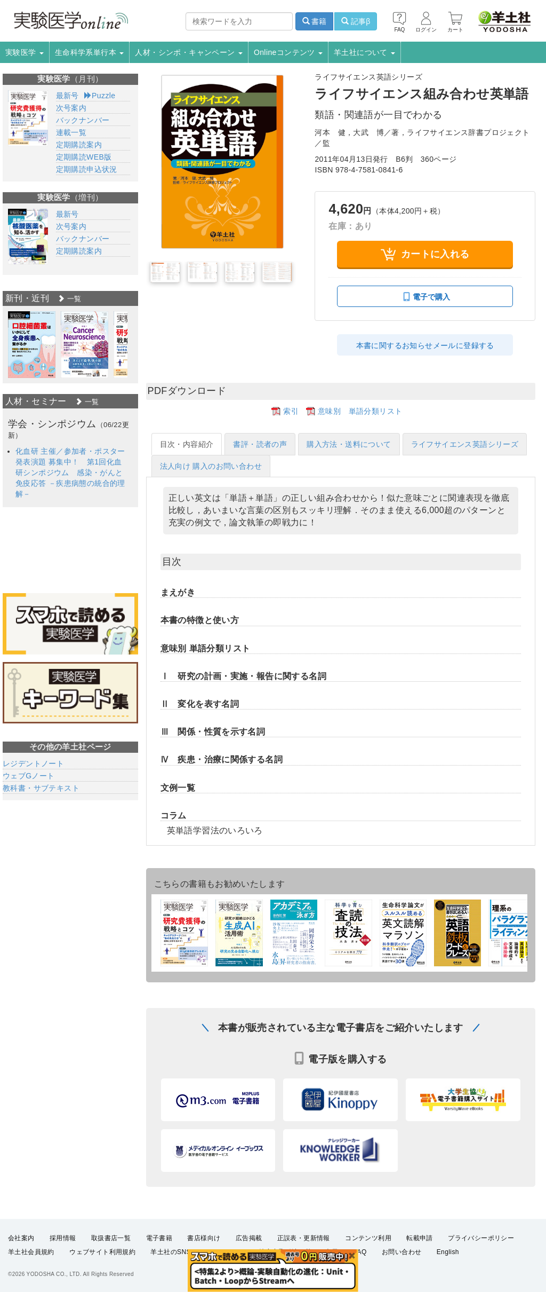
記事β (355, 21)
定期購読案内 (79, 144)
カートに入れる (425, 254)
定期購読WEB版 (84, 157)
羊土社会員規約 (31, 1252)
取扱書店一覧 (111, 1238)
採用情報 (63, 1238)
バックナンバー (83, 120)
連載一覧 (71, 132)
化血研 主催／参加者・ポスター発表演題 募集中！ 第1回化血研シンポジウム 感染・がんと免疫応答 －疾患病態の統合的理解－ (70, 472)
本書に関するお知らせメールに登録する (425, 345)
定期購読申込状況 (86, 169)
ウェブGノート (29, 775)
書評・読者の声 (260, 444)
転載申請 (419, 1238)
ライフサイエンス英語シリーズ (465, 444)
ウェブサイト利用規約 (102, 1252)
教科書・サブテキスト (41, 788)
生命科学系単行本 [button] (89, 52)
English (448, 1252)
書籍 (314, 21)
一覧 (69, 299)
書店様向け (203, 1238)
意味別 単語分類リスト (360, 411)
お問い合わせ (401, 1252)
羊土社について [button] (364, 52)
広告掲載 (249, 1238)
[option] (31, 344)
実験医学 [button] (24, 52)
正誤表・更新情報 (303, 1238)
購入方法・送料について (349, 444)
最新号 (67, 95)
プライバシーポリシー (481, 1238)
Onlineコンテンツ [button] (288, 52)
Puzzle (100, 95)
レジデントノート (33, 763)
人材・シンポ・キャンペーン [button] (189, 52)
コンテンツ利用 (368, 1238)
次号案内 (71, 108)
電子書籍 (159, 1238)
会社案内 (21, 1238)
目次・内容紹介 (187, 444)
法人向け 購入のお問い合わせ (211, 466)
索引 (291, 411)
